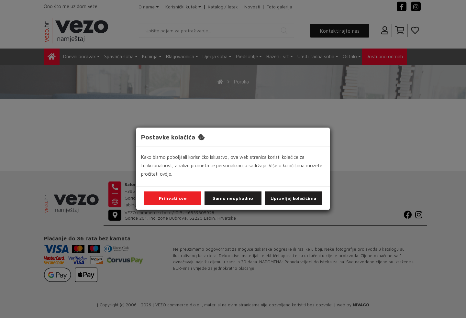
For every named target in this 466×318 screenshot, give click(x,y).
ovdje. (166, 174)
